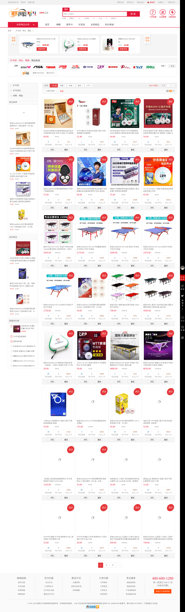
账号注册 (21, 582)
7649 (68, 200)
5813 (168, 142)
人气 (89, 86)
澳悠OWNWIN (38, 73)
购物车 (152, 2)
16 (115, 200)
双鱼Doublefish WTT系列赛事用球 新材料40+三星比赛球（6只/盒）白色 (22, 125)
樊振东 (113, 18)
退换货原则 (131, 582)
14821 (102, 432)
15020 (68, 258)
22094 (102, 374)
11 (148, 200)
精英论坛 (130, 2)
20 (115, 432)
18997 (168, 490)
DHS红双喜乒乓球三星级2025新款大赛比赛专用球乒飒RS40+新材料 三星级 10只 (158, 133)
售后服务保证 (131, 594)
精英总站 (120, 2)
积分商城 (109, 24)
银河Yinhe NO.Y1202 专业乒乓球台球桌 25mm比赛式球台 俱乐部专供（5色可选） (58, 249)
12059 (168, 258)
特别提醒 (76, 590)
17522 (68, 432)
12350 (168, 548)
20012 (68, 374)
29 (81, 316)
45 (115, 142)
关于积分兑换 (49, 590)
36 (81, 374)
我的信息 (141, 2)
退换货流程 (131, 586)
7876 (135, 316)
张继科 (86, 18)
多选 (171, 66)
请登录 (23, 2)
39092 (102, 316)
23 (81, 548)
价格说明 (103, 594)
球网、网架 (16, 96)
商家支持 (172, 2)
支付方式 (48, 582)
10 (48, 432)
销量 (63, 86)
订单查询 (103, 582)
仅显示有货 (50, 91)
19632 (168, 432)
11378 (168, 316)
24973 (102, 548)
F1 (107, 18)
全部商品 (95, 24)
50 (48, 548)
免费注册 (31, 2)
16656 (168, 200)
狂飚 (64, 18)
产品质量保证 (131, 590)
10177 (135, 142)
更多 (163, 66)
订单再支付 (49, 586)
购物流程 (21, 594)
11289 (68, 316)
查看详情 (41, 49)
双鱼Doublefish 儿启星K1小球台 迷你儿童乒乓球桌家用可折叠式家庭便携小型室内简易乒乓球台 (125, 539)
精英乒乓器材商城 (163, 591)
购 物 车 (182, 302)
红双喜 (82, 24)
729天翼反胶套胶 (19, 337)
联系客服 (21, 590)
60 (81, 490)
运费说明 (76, 582)
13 (148, 142)
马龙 (100, 18)
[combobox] (95, 14)
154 (68, 142)
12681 (68, 490)
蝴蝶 (58, 24)
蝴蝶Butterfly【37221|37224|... (24, 361)
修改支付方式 (49, 594)
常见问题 (21, 586)
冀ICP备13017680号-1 (135, 603)
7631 (135, 374)
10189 (135, 200)
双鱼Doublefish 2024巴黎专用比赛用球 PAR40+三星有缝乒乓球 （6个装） (22, 311)
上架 (54, 86)
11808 (135, 258)
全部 (61, 91)
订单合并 (103, 590)
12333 (168, 374)
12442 (135, 548)
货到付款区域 (76, 586)
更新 (80, 86)
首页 (47, 24)
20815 (135, 490)
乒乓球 (14, 85)
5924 (102, 142)
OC (79, 18)
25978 (135, 432)
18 (148, 490)
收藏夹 (161, 2)
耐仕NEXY (51, 73)
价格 (71, 86)
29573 (102, 490)
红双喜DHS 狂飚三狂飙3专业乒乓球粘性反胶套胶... (28, 328)
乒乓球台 (15, 90)
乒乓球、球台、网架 (25, 31)
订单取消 (103, 586)
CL (94, 18)
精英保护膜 (17, 341)
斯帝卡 (69, 24)
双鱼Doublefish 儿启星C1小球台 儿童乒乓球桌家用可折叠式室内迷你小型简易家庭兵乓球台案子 (158, 539)
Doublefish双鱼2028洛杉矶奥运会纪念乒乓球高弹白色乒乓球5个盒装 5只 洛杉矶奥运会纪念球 (58, 133)
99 (48, 374)
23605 (68, 548)
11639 (102, 258)
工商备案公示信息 (151, 603)
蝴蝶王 (72, 18)
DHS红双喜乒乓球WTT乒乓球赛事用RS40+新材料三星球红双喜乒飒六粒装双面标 (124, 133)
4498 (102, 200)
